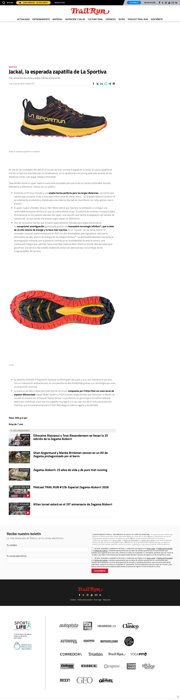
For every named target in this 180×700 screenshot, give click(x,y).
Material (58, 19)
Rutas (122, 19)
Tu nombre (12, 545)
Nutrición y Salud (75, 19)
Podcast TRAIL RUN (138, 19)
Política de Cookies (148, 540)
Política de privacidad (85, 599)
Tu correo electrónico (16, 556)
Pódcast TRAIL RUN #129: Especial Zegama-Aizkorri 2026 (71, 487)
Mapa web (106, 599)
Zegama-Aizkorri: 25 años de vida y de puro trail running (70, 470)
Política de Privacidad (130, 540)
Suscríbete (134, 2)
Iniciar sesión (149, 2)
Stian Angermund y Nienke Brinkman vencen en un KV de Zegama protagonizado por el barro (70, 454)
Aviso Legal (117, 540)
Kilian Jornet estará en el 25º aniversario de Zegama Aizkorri (72, 504)
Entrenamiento (41, 19)
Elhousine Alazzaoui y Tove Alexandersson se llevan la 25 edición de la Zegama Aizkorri (70, 437)
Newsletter (60, 3)
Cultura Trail (95, 19)
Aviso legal (97, 599)
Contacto (73, 599)
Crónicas (111, 19)
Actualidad (23, 19)
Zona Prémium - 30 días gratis (33, 2)
